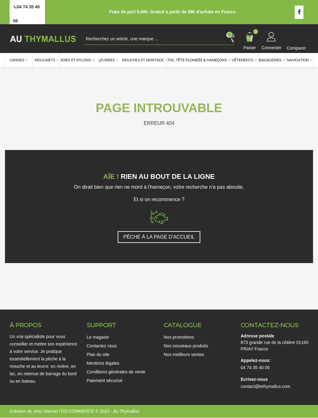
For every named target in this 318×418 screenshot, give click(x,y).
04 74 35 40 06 (255, 367)
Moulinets (44, 60)
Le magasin (98, 337)
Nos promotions (179, 337)
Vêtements (242, 60)
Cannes (17, 60)
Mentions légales (103, 363)
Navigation (298, 60)
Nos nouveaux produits (186, 345)
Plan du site (98, 354)
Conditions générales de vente (116, 371)
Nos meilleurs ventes (184, 354)
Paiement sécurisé (104, 380)
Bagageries (270, 60)
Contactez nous (102, 345)
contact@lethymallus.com (265, 386)
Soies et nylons (75, 60)
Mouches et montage (143, 60)
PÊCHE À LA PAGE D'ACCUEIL (159, 237)
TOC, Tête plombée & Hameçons (197, 60)
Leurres (106, 60)
